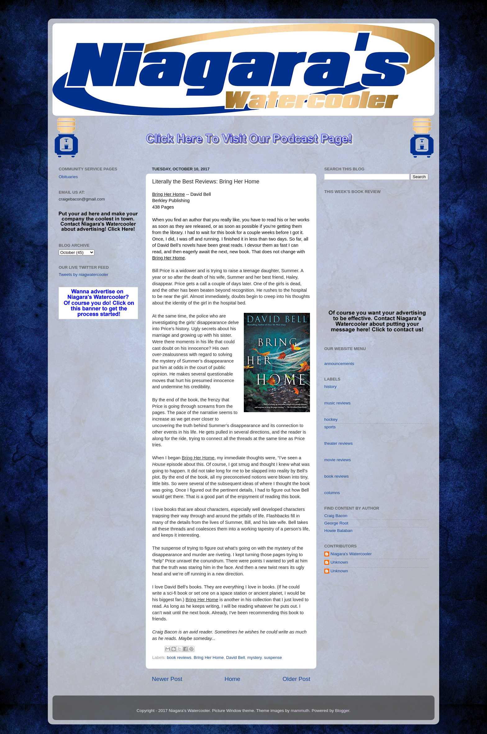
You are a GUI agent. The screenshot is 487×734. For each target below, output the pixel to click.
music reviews (337, 403)
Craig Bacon (335, 515)
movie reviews (337, 459)
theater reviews (338, 443)
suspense (273, 657)
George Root (336, 523)
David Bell (235, 657)
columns (332, 492)
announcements (339, 363)
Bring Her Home (209, 657)
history (330, 386)
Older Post (296, 679)
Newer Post (167, 679)
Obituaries (68, 176)
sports (330, 427)
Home (232, 679)
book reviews (179, 657)
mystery (254, 657)
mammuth (300, 710)
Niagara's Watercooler (351, 554)
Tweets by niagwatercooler (83, 274)
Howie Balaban (338, 530)
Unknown (339, 562)
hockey (331, 419)
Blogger (342, 710)
